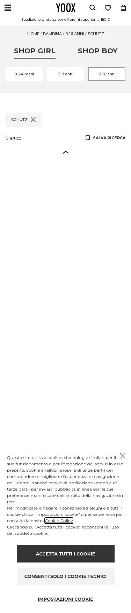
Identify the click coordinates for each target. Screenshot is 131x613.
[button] (65, 151)
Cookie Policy (59, 520)
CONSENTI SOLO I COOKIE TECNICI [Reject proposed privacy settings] (65, 576)
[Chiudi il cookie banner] (122, 456)
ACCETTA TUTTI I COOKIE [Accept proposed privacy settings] (65, 554)
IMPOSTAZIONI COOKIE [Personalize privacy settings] (65, 599)
